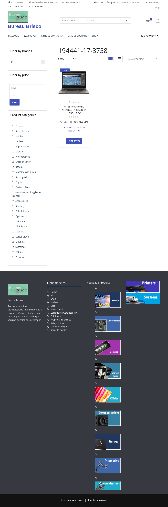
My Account (148, 36)
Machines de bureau (26, 171)
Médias (19, 136)
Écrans (18, 126)
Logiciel (19, 151)
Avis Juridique (58, 323)
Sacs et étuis (22, 131)
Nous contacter (130, 2)
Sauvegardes (22, 177)
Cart (53, 305)
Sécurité (19, 231)
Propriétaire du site (61, 319)
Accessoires (21, 200)
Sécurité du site (59, 330)
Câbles (18, 252)
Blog (53, 295)
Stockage (20, 206)
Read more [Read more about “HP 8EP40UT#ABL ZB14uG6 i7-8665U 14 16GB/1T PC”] (74, 140)
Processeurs (21, 257)
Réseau (19, 166)
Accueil (98, 2)
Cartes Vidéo (22, 236)
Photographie (22, 156)
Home (54, 292)
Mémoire (20, 221)
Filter (14, 102)
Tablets (19, 141)
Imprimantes (22, 146)
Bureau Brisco (24, 26)
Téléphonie (21, 226)
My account (57, 309)
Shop (156, 7)
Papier (18, 182)
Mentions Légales (60, 326)
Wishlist (55, 302)
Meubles (20, 241)
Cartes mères (22, 187)
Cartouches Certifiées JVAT (65, 312)
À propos (112, 2)
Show (61, 58)
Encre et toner (23, 161)
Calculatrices (22, 211)
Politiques (56, 316)
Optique (19, 216)
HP (11, 62)
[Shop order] (143, 59)
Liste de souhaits (151, 2)
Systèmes (74, 101)
